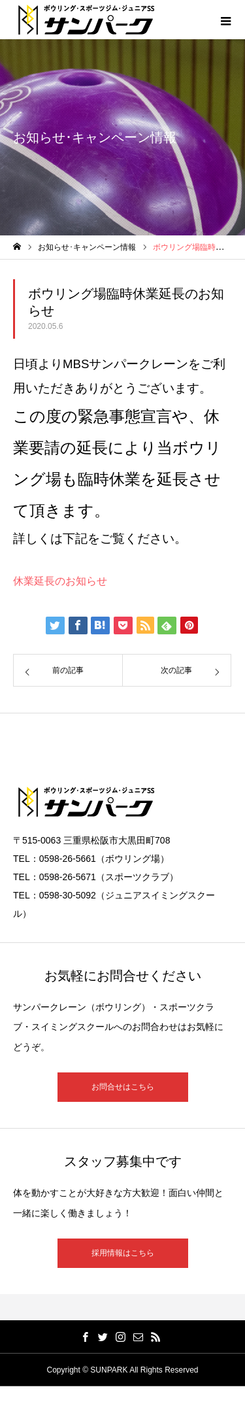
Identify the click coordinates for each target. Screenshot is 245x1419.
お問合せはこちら (122, 1086)
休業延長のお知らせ (60, 581)
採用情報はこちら (122, 1252)
